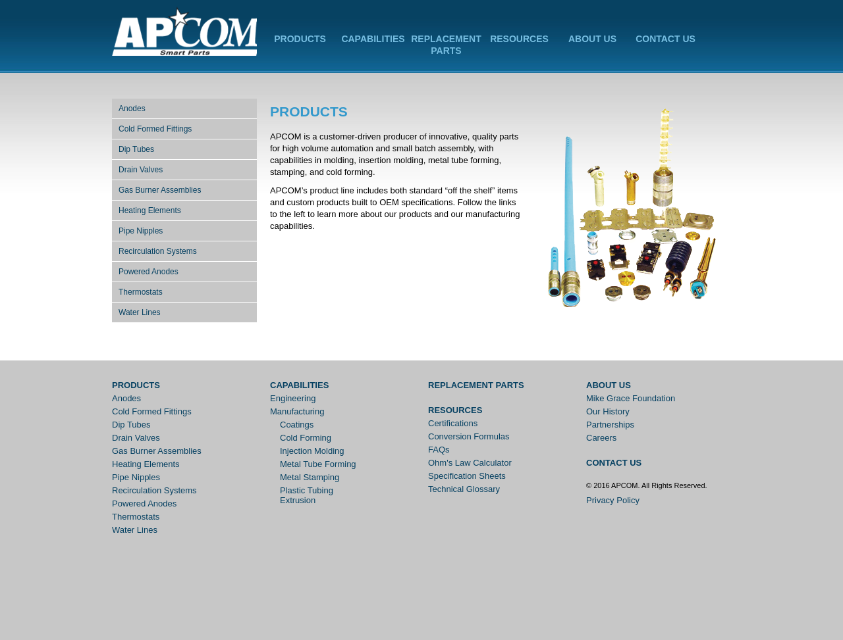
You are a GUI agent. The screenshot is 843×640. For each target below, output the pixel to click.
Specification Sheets (467, 476)
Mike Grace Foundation (630, 398)
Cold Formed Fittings (155, 129)
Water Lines (140, 312)
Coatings (296, 425)
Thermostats (141, 292)
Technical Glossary (464, 489)
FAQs (439, 450)
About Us (592, 39)
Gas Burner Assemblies (160, 190)
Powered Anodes (148, 271)
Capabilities (372, 39)
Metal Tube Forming (318, 464)
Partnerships (610, 425)
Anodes (132, 108)
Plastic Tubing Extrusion (306, 495)
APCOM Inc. (184, 33)
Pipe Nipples (141, 230)
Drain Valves (141, 169)
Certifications (452, 423)
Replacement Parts (476, 385)
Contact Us (665, 39)
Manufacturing (297, 411)
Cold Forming (305, 438)
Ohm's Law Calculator (470, 463)
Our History (608, 411)
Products (300, 39)
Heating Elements (150, 210)
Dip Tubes (136, 149)
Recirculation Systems (158, 251)
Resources (519, 39)
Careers (601, 438)
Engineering (292, 398)
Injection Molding (312, 451)
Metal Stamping (309, 477)
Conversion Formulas (469, 436)
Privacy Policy (612, 500)
